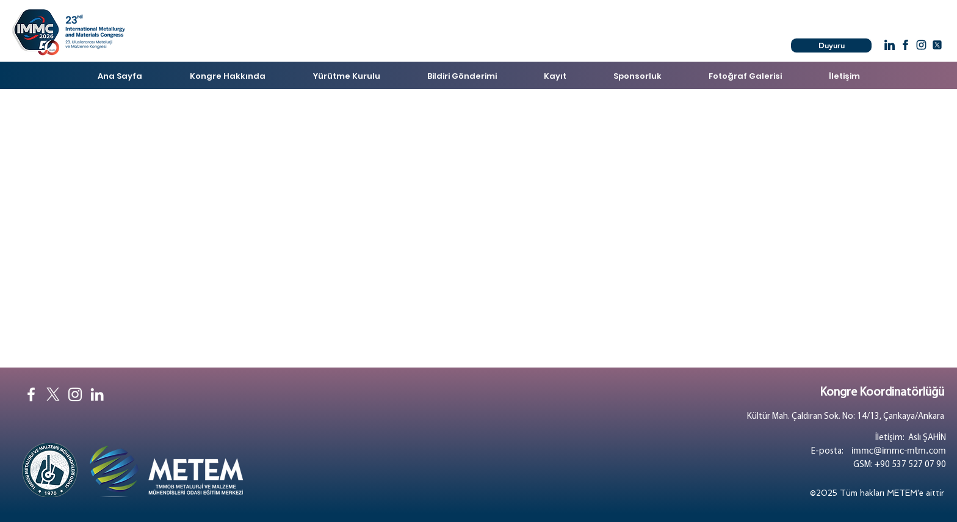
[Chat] (889, 45)
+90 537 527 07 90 (910, 464)
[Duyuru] (831, 45)
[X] (53, 394)
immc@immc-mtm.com (898, 450)
